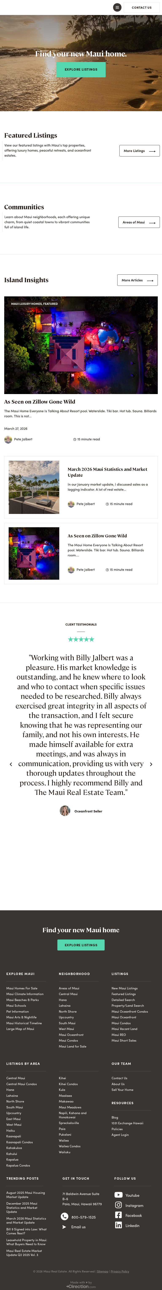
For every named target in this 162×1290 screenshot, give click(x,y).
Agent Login (120, 1133)
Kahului (11, 1152)
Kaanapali (13, 1135)
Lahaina (64, 1004)
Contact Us (119, 1077)
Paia (62, 1127)
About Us (118, 1083)
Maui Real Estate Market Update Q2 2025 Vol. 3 (24, 1252)
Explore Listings (81, 944)
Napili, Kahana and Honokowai (72, 1114)
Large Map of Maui (20, 1027)
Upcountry (66, 1016)
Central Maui (68, 992)
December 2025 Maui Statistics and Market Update (21, 1206)
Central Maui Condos (21, 1083)
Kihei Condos (68, 1083)
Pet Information (17, 1010)
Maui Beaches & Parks (22, 998)
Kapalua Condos (18, 1164)
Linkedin (132, 1230)
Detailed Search (123, 998)
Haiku (10, 1129)
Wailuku (64, 1151)
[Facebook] (118, 1218)
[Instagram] (118, 1206)
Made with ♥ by (81, 1281)
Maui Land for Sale (72, 1045)
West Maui (66, 1027)
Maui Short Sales (124, 1039)
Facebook (134, 1218)
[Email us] (64, 1227)
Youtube (132, 1195)
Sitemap (102, 1270)
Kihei (62, 1077)
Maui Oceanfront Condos (130, 1010)
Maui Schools (16, 1004)
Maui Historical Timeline (24, 1022)
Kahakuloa (14, 1146)
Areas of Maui (69, 987)
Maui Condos (68, 1039)
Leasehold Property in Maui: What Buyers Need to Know (26, 1241)
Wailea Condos (70, 1145)
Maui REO (119, 1033)
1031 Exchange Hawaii (127, 1122)
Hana (63, 998)
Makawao (66, 1100)
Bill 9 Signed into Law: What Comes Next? (26, 1230)
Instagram (134, 1207)
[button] (81, 7)
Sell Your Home (122, 1088)
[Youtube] (118, 1195)
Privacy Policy (120, 1270)
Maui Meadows (70, 1106)
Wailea (64, 1139)
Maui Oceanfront (71, 1033)
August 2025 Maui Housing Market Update (25, 1193)
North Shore (68, 1010)
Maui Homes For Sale (21, 987)
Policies (117, 1128)
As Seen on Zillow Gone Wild (39, 399)
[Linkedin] (118, 1230)
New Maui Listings (125, 987)
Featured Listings (124, 992)
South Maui (67, 1022)
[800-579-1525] (64, 1216)
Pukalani (65, 1133)
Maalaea (65, 1094)
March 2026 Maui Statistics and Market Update (26, 1219)
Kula (62, 1088)
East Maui (13, 1117)
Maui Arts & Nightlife (21, 1016)
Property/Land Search (128, 1004)
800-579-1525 (84, 1217)
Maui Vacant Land (124, 1027)
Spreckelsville (69, 1121)
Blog (115, 1116)
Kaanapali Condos (19, 1141)
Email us (78, 1227)
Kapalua (12, 1158)
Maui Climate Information (24, 992)
